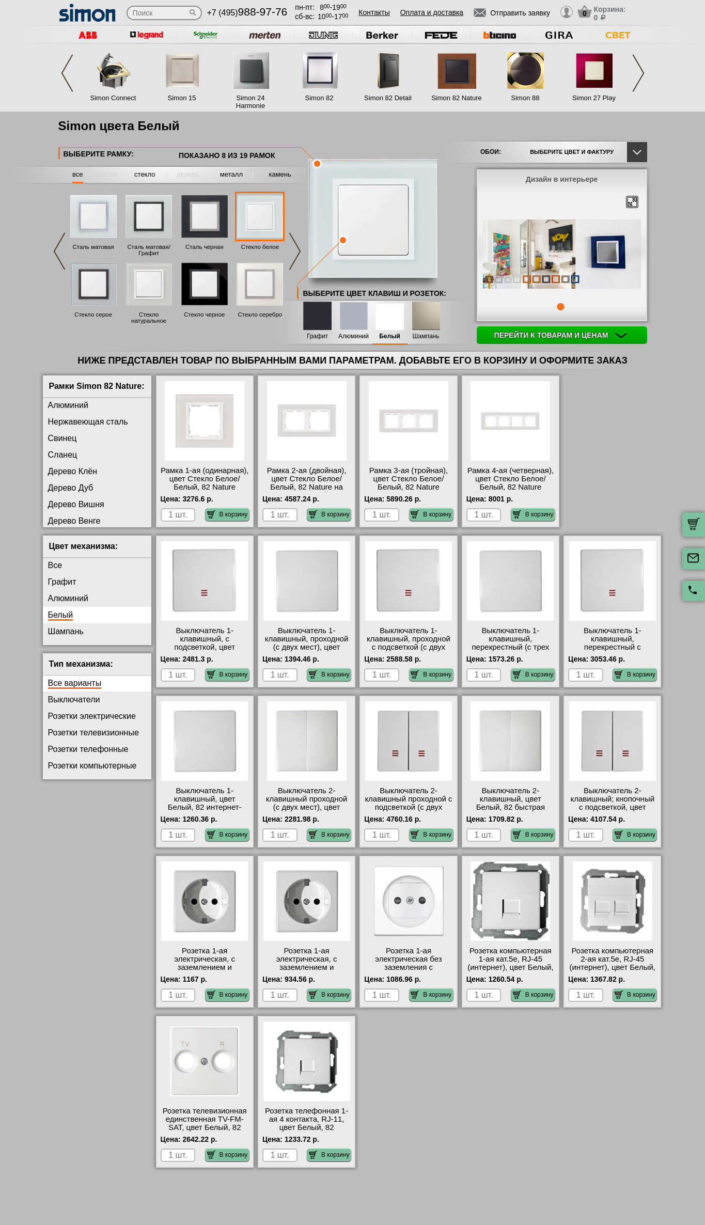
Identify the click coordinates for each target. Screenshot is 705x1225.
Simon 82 (319, 98)
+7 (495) (247, 12)
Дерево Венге (74, 520)
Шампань (426, 336)
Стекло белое (260, 247)
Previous (67, 73)
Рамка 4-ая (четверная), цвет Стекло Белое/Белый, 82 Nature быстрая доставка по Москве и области (510, 487)
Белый (389, 336)
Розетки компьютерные (92, 765)
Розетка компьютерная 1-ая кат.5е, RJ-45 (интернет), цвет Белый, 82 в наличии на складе (510, 963)
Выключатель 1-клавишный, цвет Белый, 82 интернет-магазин (205, 803)
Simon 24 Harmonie (250, 101)
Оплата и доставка (431, 12)
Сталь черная (204, 247)
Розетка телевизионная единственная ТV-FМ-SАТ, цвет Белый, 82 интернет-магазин (205, 1123)
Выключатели (74, 699)
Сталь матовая (93, 247)
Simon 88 (525, 98)
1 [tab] (560, 307)
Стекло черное (204, 314)
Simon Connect (113, 98)
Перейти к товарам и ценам (561, 335)
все (77, 174)
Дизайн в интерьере (562, 179)
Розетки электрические (92, 716)
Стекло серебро (260, 314)
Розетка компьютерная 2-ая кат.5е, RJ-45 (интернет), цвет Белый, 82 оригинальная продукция (612, 967)
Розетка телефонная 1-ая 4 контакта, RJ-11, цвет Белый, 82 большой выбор (306, 1123)
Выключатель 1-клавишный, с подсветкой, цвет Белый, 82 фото (204, 642)
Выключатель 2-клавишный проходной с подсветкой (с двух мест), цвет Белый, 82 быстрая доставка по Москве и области (408, 811)
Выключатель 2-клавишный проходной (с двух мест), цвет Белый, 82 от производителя (307, 807)
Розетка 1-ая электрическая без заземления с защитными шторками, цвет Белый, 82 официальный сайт (408, 971)
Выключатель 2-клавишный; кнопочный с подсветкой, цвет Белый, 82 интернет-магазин (613, 807)
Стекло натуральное (148, 317)
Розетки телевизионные (93, 732)
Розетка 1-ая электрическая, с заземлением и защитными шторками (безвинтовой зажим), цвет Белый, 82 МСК (204, 971)
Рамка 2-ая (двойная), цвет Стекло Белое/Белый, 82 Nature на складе (307, 482)
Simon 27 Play (594, 98)
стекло (144, 174)
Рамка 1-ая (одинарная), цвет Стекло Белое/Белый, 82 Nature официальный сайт (205, 482)
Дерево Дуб (70, 487)
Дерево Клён (73, 471)
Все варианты (75, 683)
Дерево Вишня (76, 504)
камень (280, 174)
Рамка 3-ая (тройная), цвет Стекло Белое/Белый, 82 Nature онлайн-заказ (408, 482)
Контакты (373, 12)
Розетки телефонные (88, 749)
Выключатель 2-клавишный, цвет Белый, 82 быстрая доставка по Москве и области (511, 807)
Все (55, 565)
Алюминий (353, 336)
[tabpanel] (562, 255)
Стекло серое (93, 314)
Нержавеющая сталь (88, 421)
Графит (317, 336)
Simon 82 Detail (388, 98)
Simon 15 (182, 98)
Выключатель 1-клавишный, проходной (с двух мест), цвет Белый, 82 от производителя (307, 647)
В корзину (227, 514)
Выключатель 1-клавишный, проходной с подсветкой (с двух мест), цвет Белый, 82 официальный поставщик (408, 651)
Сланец (62, 454)
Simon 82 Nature (456, 98)
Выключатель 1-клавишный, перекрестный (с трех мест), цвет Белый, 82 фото (510, 647)
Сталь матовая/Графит (149, 250)
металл (231, 174)
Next (638, 73)
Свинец (62, 438)
